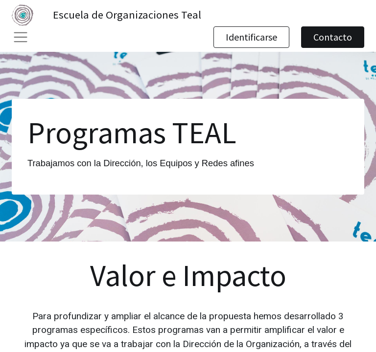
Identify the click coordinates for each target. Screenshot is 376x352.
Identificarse (251, 37)
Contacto (332, 37)
